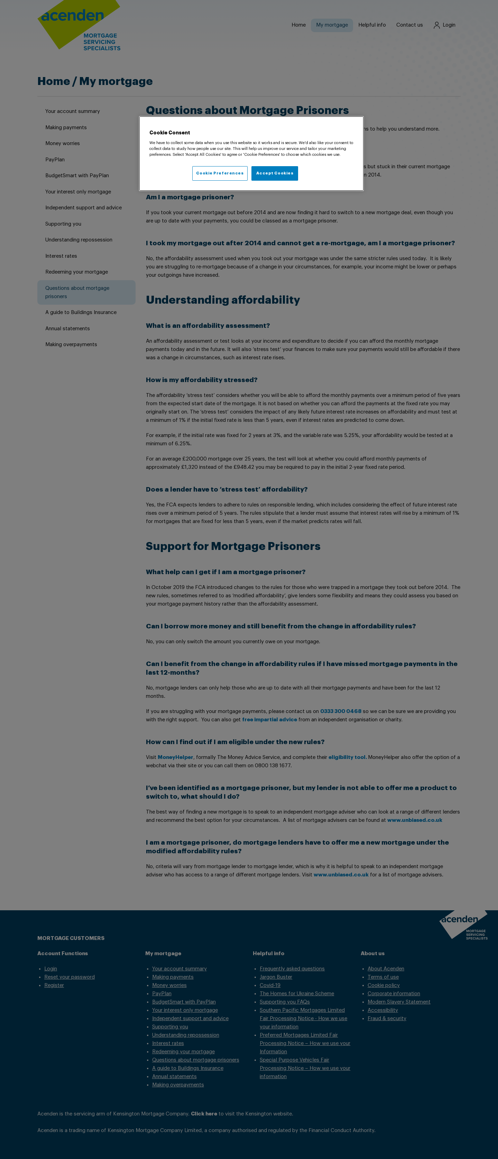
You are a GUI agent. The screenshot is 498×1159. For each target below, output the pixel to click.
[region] (251, 153)
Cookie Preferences (219, 173)
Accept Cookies (275, 173)
